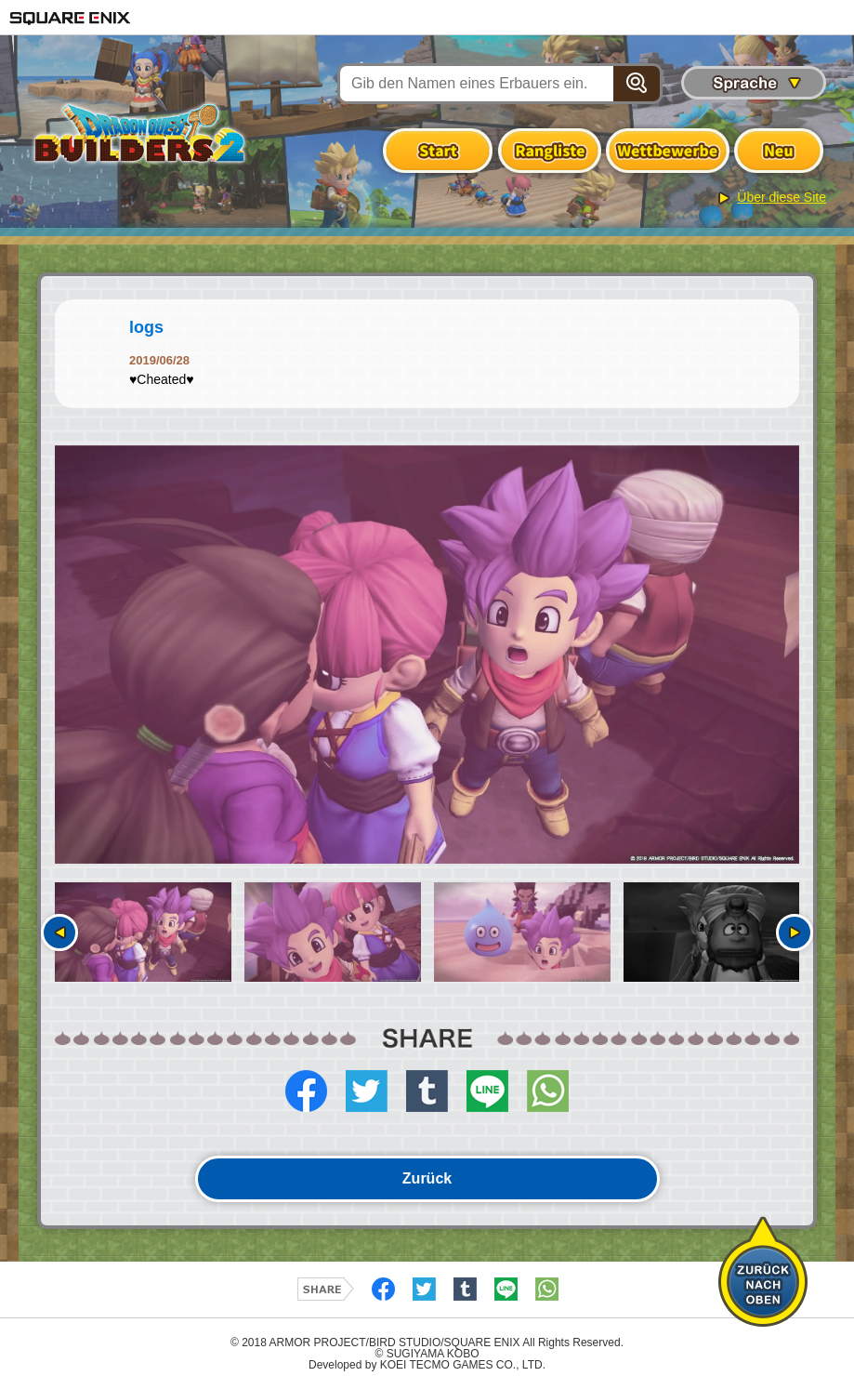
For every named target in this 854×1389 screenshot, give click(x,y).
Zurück (427, 1178)
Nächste (794, 932)
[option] (427, 655)
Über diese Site (781, 197)
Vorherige (59, 932)
